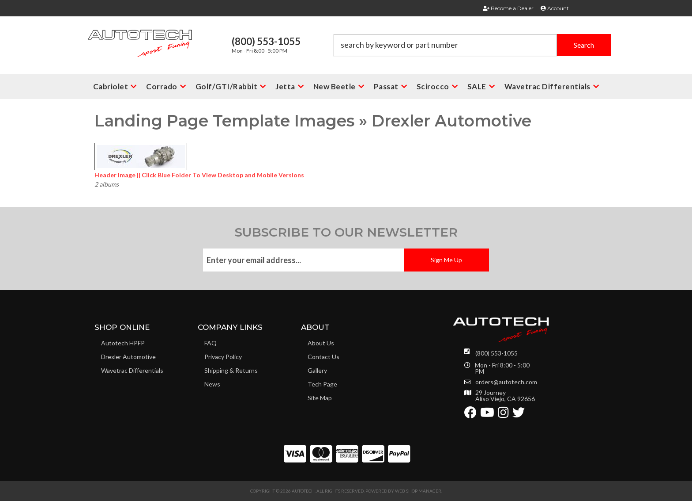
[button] (472, 45)
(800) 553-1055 (496, 353)
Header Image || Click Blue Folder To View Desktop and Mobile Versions (199, 175)
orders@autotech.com (506, 382)
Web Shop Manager (418, 490)
